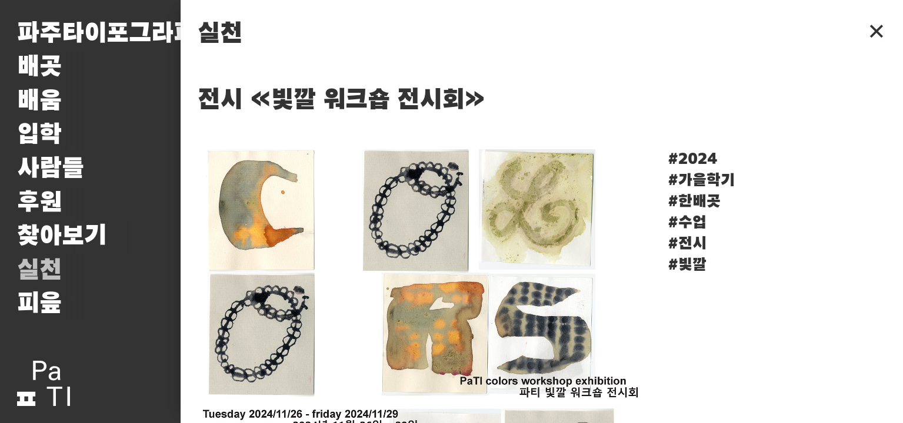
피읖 (39, 303)
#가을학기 (701, 180)
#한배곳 (694, 201)
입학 (39, 134)
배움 (39, 101)
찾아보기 (61, 236)
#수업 (687, 222)
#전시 (687, 243)
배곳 (39, 67)
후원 (39, 202)
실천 (39, 270)
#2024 (693, 159)
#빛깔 (687, 265)
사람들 (50, 168)
